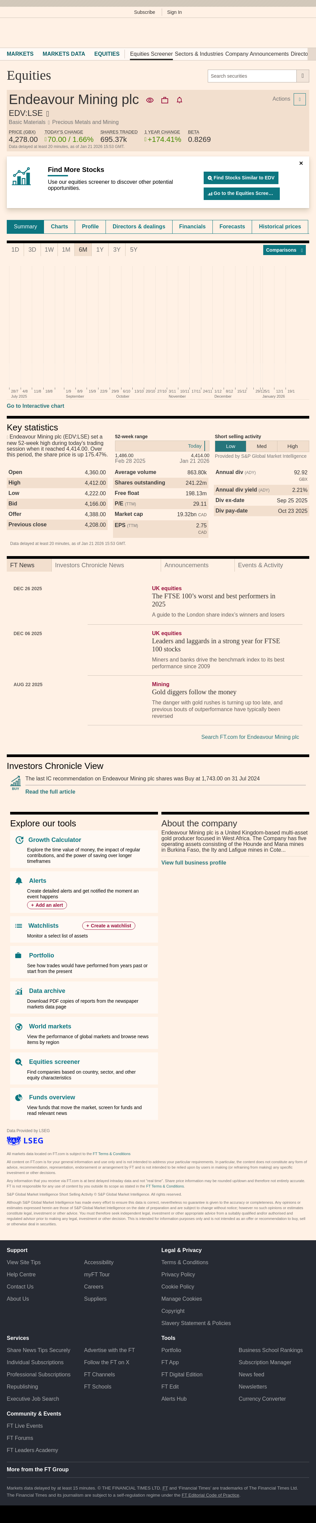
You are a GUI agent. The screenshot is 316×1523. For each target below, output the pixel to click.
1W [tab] (49, 249)
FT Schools (98, 1387)
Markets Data (64, 54)
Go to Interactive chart (35, 406)
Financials (192, 226)
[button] (10, 33)
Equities (107, 54)
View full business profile (193, 863)
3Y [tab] (116, 249)
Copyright (172, 1311)
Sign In (174, 12)
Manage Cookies (181, 1299)
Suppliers (95, 1299)
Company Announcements (257, 54)
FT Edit (170, 1387)
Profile (90, 226)
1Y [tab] (100, 249)
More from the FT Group (38, 1469)
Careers (94, 1287)
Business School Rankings (271, 1350)
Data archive (47, 991)
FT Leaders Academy (32, 1450)
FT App (170, 1362)
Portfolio (41, 955)
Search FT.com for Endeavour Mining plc (250, 737)
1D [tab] (15, 249)
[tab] (25, 226)
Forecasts (232, 226)
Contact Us (20, 1287)
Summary (25, 226)
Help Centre (21, 1274)
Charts (59, 226)
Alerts (37, 880)
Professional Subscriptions (39, 1374)
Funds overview (52, 1097)
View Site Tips (24, 1262)
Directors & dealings (139, 226)
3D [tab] (32, 249)
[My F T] (301, 33)
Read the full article (50, 792)
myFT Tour (97, 1274)
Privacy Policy (178, 1274)
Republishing (22, 1387)
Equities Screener (151, 54)
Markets (20, 54)
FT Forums (20, 1438)
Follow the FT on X (107, 1362)
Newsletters (253, 1387)
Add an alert (49, 905)
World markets (50, 1026)
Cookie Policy (177, 1287)
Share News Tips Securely (38, 1350)
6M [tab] (83, 249)
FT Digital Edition (182, 1374)
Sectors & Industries (199, 54)
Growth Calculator (54, 840)
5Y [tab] (133, 249)
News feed (252, 1374)
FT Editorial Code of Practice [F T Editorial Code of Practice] (210, 1495)
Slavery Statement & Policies (196, 1323)
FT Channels (99, 1374)
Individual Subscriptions (35, 1362)
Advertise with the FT (109, 1350)
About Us (18, 1299)
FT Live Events (25, 1426)
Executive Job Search (33, 1399)
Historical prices (280, 226)
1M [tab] (66, 249)
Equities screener (54, 1061)
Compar (284, 250)
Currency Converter (262, 1399)
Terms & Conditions (184, 1262)
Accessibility (99, 1262)
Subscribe (144, 12)
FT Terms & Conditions (111, 1154)
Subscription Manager (265, 1362)
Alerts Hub (174, 1399)
